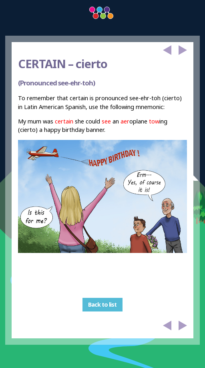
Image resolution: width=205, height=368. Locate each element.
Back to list (102, 304)
